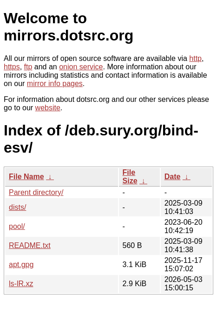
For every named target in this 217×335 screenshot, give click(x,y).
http (195, 58)
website (47, 108)
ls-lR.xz (21, 284)
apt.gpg (21, 264)
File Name (26, 177)
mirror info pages (55, 83)
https (12, 67)
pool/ (17, 226)
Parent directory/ (36, 192)
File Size (130, 176)
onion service (81, 67)
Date (172, 177)
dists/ (17, 207)
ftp (28, 67)
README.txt (30, 245)
